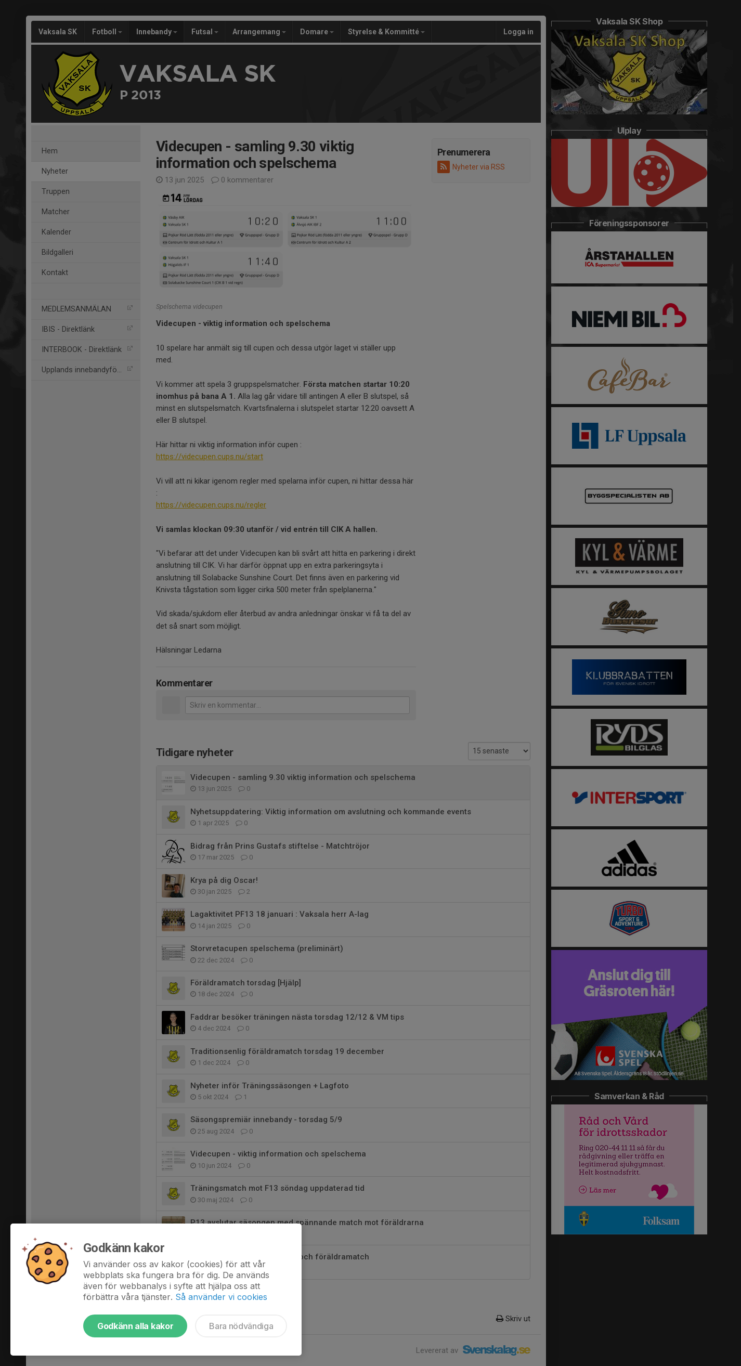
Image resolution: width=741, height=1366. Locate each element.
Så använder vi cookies (221, 1297)
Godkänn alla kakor (135, 1326)
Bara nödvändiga (241, 1326)
